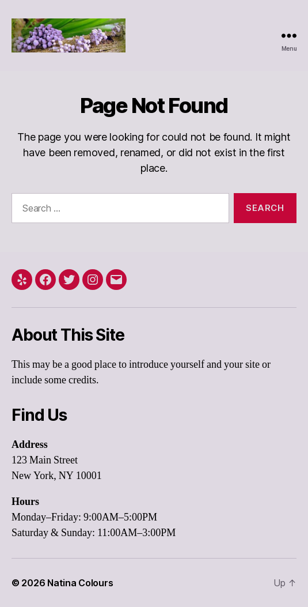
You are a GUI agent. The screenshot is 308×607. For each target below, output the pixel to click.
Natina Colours (80, 583)
